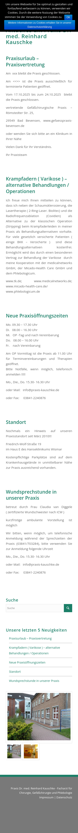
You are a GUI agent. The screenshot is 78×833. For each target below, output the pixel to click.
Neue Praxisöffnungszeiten (37, 315)
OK (68, 17)
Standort (16, 422)
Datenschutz (64, 797)
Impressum (46, 797)
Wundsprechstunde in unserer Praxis (31, 494)
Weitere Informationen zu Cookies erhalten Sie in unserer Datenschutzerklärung (39, 24)
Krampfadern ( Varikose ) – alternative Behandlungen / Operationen (37, 185)
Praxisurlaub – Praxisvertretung (25, 61)
